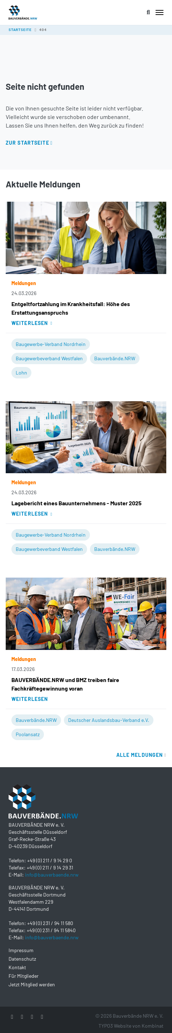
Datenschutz (22, 959)
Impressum (21, 950)
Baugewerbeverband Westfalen (49, 358)
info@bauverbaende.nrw (52, 875)
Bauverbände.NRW (114, 358)
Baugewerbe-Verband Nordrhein (51, 344)
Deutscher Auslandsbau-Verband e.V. (108, 720)
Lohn (21, 373)
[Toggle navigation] (159, 12)
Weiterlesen (31, 323)
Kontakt (17, 967)
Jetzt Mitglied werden (32, 984)
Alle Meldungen (141, 755)
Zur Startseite (27, 143)
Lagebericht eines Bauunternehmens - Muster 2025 (76, 503)
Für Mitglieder (24, 976)
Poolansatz (28, 734)
